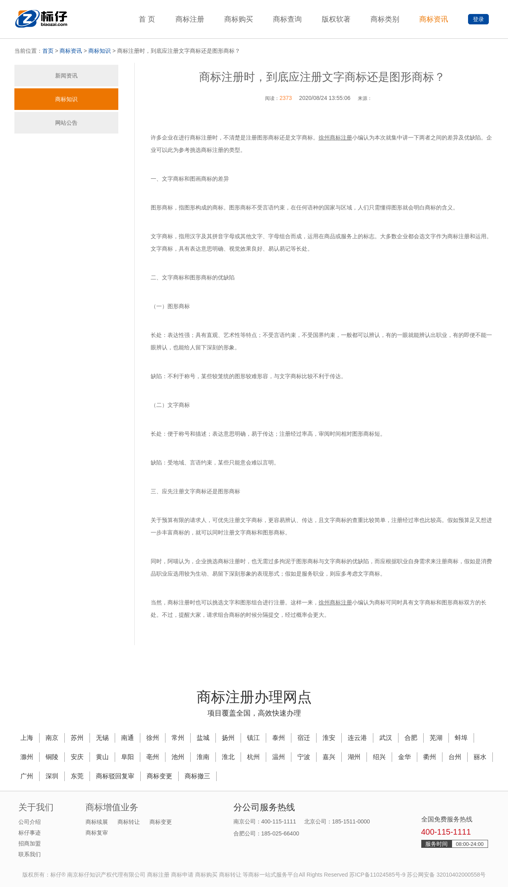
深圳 (52, 776)
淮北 (228, 756)
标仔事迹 (29, 832)
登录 (478, 19)
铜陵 (52, 756)
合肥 (410, 737)
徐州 (152, 737)
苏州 (77, 737)
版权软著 (336, 19)
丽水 (480, 756)
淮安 (329, 737)
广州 (26, 776)
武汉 (385, 737)
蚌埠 (461, 737)
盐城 (203, 737)
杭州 (253, 756)
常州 (177, 737)
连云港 (357, 737)
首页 (48, 51)
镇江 (253, 737)
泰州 (278, 737)
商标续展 (97, 822)
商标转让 (129, 822)
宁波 (303, 756)
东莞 (77, 776)
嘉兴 (329, 756)
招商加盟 (29, 843)
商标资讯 (433, 19)
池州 (177, 756)
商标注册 (189, 19)
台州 (454, 756)
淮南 (203, 756)
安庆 (77, 756)
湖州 (354, 756)
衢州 (429, 756)
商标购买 (238, 19)
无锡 (102, 737)
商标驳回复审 (115, 776)
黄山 (102, 756)
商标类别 (385, 19)
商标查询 (287, 19)
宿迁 (303, 737)
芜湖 (436, 737)
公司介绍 (29, 822)
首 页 (147, 19)
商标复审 (97, 832)
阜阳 (127, 756)
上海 (26, 737)
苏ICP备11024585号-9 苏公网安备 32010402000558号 (417, 874)
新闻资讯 (66, 75)
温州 (278, 756)
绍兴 (379, 756)
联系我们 (29, 854)
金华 (404, 756)
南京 (52, 737)
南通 (127, 737)
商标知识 (99, 51)
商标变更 (159, 776)
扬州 (228, 737)
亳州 (152, 756)
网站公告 (66, 123)
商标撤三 (197, 776)
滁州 (26, 756)
